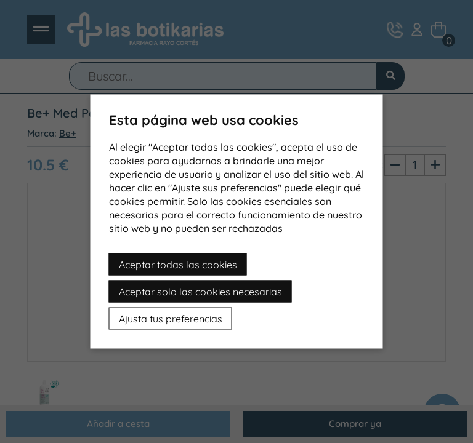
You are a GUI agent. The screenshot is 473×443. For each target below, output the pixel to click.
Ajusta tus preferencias (170, 319)
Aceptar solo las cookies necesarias (200, 291)
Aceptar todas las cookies (178, 264)
